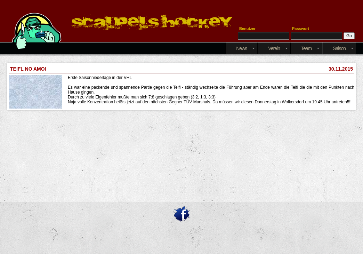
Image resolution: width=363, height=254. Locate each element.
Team (310, 48)
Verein (278, 48)
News (245, 48)
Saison (343, 48)
